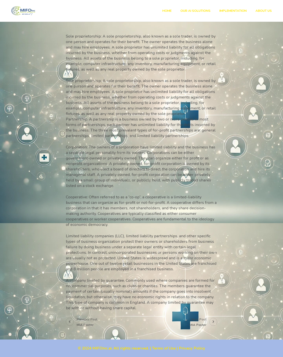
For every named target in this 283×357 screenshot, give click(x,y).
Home (167, 11)
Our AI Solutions (195, 11)
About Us (263, 11)
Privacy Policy (192, 348)
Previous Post (81, 322)
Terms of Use (164, 348)
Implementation (233, 11)
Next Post (203, 322)
